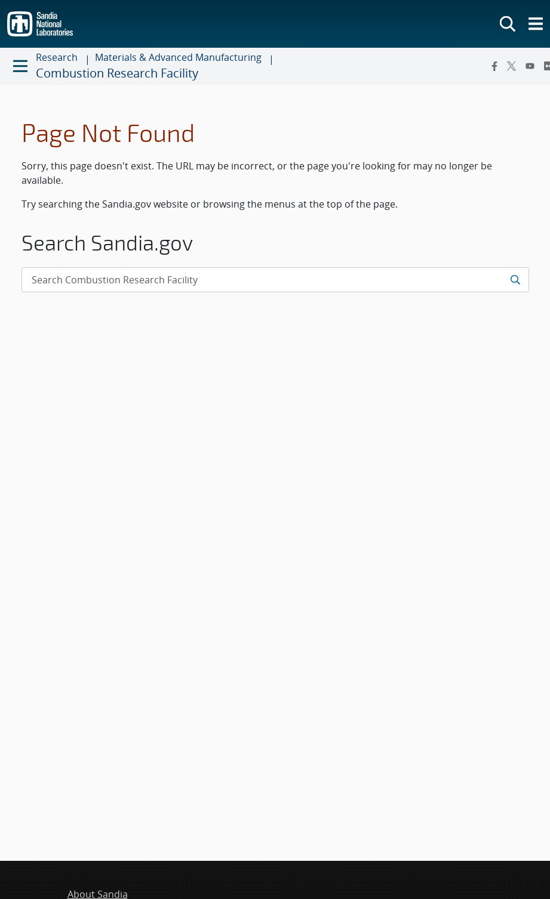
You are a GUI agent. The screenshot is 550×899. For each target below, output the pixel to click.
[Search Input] (275, 279)
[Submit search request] (515, 279)
